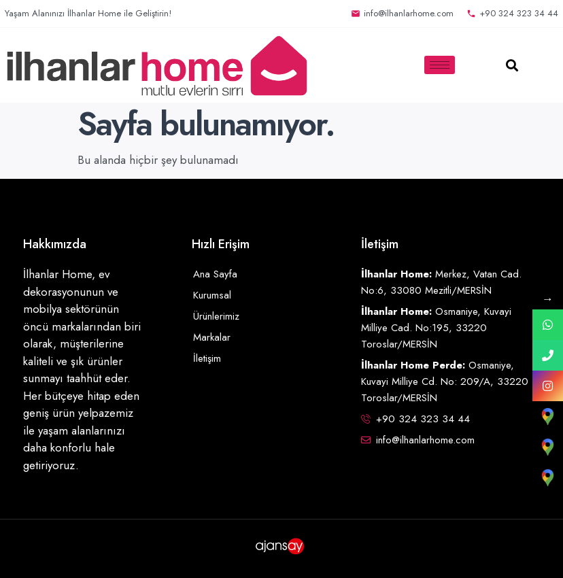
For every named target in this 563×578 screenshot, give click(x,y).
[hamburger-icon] (439, 65)
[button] (512, 65)
